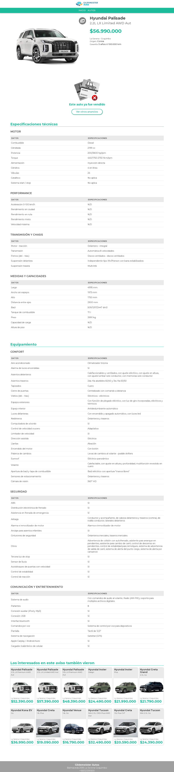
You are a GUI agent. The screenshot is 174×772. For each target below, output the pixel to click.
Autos (91, 10)
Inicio (82, 10)
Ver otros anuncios (87, 111)
